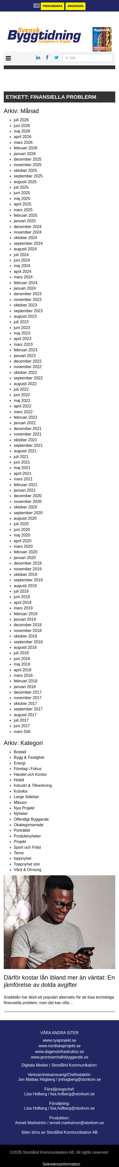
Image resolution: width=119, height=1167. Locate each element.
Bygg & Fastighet (29, 757)
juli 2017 (21, 720)
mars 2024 (23, 277)
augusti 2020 (25, 518)
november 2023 (28, 299)
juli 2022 (21, 389)
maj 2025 (22, 198)
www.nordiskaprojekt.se (59, 1046)
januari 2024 (25, 288)
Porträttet (22, 830)
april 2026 (22, 137)
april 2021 (22, 473)
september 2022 (28, 378)
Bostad (20, 752)
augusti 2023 (25, 316)
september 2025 (28, 176)
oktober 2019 (25, 574)
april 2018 (22, 670)
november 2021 (28, 434)
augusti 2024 (25, 249)
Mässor (20, 802)
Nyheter (21, 813)
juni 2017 (22, 726)
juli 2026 (21, 120)
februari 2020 (25, 552)
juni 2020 (22, 529)
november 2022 (28, 367)
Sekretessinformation (61, 1164)
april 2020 (22, 541)
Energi (19, 763)
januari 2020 (25, 558)
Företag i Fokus (28, 769)
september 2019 (28, 580)
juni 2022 (22, 395)
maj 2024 (22, 266)
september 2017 (28, 709)
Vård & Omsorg (27, 870)
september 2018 (28, 642)
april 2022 (22, 406)
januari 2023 (25, 356)
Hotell (19, 780)
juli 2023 (21, 322)
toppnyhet (22, 858)
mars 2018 (23, 675)
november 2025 (28, 165)
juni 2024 (22, 260)
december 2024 (28, 227)
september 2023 (28, 311)
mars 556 (22, 731)
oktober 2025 (25, 170)
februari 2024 (25, 283)
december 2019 (28, 563)
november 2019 (28, 569)
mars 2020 (23, 546)
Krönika (20, 791)
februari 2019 (25, 614)
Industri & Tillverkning (33, 785)
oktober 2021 (25, 440)
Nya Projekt (24, 808)
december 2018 (28, 625)
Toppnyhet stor (27, 864)
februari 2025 (25, 215)
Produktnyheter (27, 836)
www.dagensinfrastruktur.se (59, 1051)
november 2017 (28, 698)
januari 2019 (25, 619)
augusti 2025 (25, 182)
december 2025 (28, 159)
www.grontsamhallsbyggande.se (59, 1057)
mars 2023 (23, 344)
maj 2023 (22, 333)
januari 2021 (25, 490)
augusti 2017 (25, 715)
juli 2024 (21, 255)
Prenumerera (52, 6)
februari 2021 (25, 485)
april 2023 (22, 339)
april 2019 (22, 602)
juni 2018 (22, 659)
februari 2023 (25, 350)
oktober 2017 (25, 703)
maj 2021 (22, 468)
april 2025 (22, 204)
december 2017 (28, 692)
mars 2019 (23, 608)
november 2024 (28, 232)
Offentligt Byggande (31, 819)
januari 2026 (25, 154)
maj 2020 (22, 535)
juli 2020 (21, 524)
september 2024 (28, 243)
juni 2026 (22, 126)
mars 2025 (23, 210)
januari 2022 (25, 423)
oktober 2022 (25, 372)
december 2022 (28, 361)
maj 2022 (22, 400)
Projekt (20, 841)
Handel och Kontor (30, 774)
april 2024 (22, 271)
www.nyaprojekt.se (59, 1040)
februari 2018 (25, 681)
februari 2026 (25, 148)
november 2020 (28, 501)
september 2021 (28, 445)
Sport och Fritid (27, 847)
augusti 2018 (25, 647)
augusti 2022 (25, 384)
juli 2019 (21, 591)
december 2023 (28, 294)
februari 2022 (25, 417)
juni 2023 (22, 328)
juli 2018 (21, 653)
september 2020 (28, 513)
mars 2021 (23, 479)
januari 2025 (25, 221)
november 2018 (28, 630)
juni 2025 (22, 193)
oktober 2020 (25, 507)
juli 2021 (21, 457)
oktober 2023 (25, 305)
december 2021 (28, 429)
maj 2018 (22, 664)
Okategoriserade (28, 825)
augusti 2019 (25, 586)
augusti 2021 (25, 451)
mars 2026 (23, 142)
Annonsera (76, 6)
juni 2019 (22, 597)
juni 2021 (22, 462)
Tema (19, 853)
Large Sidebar (26, 797)
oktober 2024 (25, 238)
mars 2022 (23, 412)
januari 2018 (25, 687)
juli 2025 (21, 187)
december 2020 (28, 496)
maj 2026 (22, 131)
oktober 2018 (25, 636)
